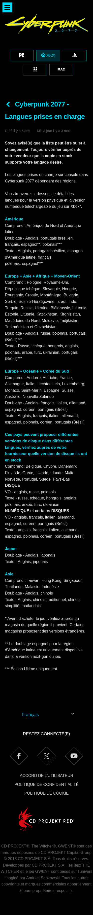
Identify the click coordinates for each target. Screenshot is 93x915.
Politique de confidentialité (46, 784)
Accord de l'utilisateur (46, 776)
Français (30, 714)
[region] (46, 46)
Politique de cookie (46, 793)
